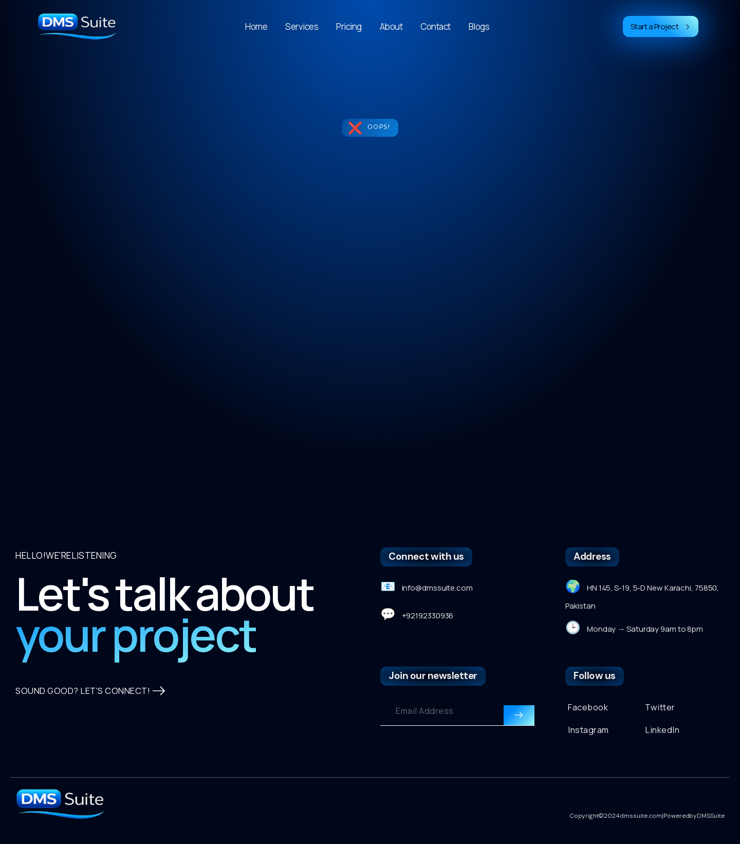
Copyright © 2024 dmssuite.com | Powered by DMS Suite (647, 826)
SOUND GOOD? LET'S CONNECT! (91, 747)
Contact (435, 26)
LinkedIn (662, 735)
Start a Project (661, 26)
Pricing (349, 26)
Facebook (588, 712)
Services (301, 26)
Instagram (589, 735)
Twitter (660, 712)
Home (256, 26)
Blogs (479, 26)
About (391, 26)
